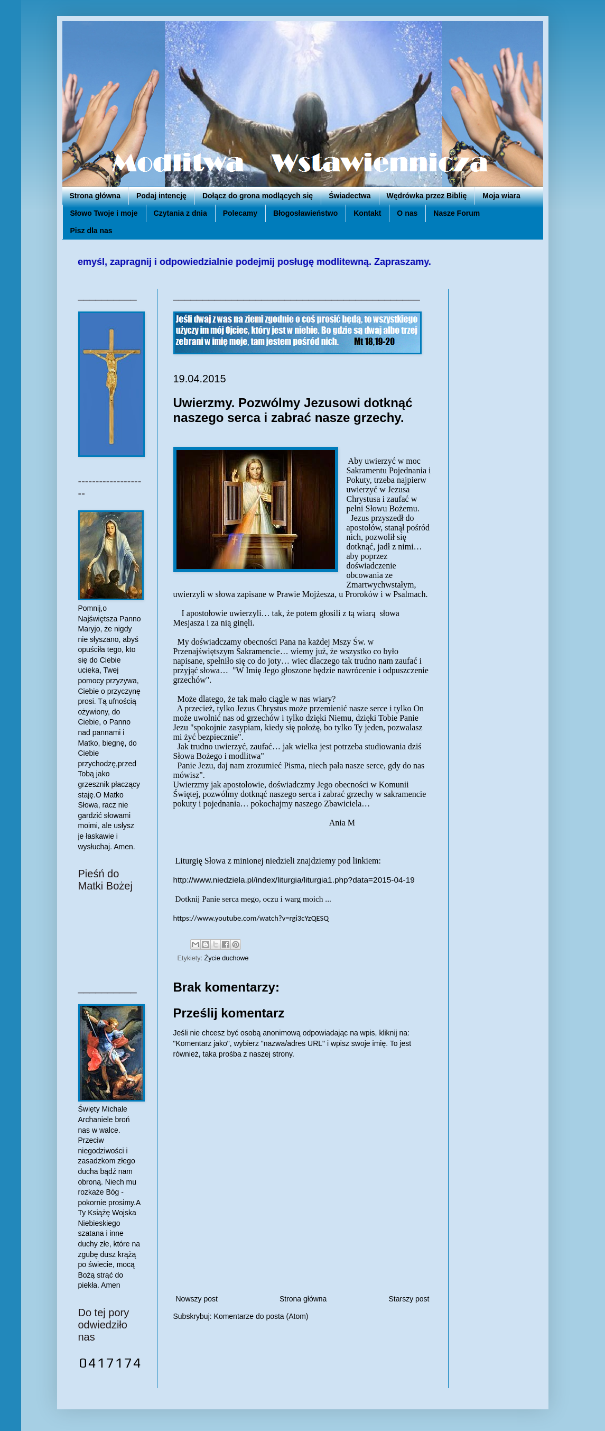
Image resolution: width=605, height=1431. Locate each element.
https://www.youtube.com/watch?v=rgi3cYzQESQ (251, 918)
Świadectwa (349, 195)
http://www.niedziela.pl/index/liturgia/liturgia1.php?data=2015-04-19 (294, 879)
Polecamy (240, 213)
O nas (407, 213)
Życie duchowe (226, 958)
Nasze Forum (456, 213)
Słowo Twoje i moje (104, 213)
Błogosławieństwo (305, 213)
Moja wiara (501, 195)
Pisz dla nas (91, 230)
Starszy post (408, 1299)
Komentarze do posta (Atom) (261, 1316)
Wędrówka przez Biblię (427, 195)
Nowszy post (197, 1299)
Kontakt (367, 213)
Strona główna (95, 195)
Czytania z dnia (180, 213)
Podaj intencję (161, 195)
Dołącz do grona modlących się (257, 195)
